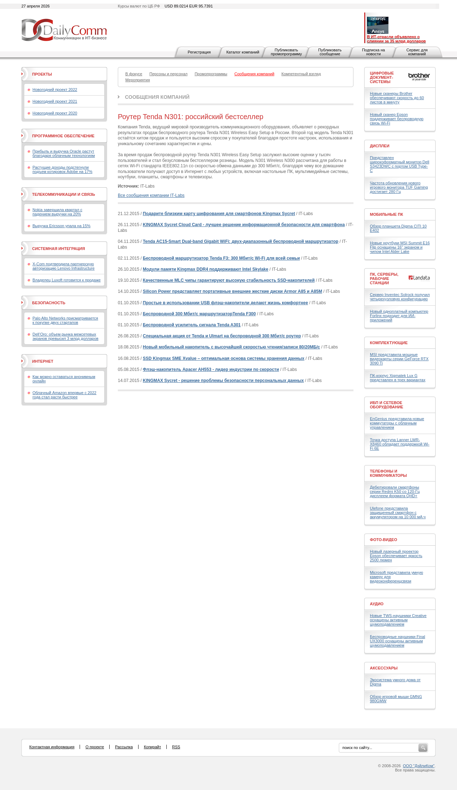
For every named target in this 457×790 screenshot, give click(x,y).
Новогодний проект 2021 (54, 101)
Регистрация (199, 52)
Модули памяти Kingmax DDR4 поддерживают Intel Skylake (205, 269)
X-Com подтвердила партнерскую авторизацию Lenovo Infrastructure (63, 266)
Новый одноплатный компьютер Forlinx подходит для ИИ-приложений (399, 315)
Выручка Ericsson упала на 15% (61, 226)
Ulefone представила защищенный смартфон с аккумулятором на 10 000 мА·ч (398, 512)
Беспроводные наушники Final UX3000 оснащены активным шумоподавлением (397, 640)
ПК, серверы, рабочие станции (384, 278)
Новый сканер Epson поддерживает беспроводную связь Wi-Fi (396, 118)
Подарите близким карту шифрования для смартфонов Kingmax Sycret (219, 213)
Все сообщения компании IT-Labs (151, 195)
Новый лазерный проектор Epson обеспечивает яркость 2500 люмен (396, 555)
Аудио (376, 604)
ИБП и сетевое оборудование (386, 405)
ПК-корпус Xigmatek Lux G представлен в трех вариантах (397, 377)
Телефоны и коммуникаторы (388, 473)
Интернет (42, 361)
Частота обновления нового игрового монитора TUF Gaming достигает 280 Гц (399, 187)
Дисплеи (380, 146)
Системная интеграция (58, 248)
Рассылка (124, 747)
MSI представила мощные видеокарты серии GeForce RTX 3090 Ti (399, 358)
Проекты (42, 74)
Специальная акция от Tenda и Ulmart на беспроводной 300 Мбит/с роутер (222, 335)
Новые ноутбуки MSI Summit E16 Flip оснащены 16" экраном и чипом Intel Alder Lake (400, 247)
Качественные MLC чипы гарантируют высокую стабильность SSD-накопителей (229, 280)
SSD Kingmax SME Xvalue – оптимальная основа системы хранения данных (223, 358)
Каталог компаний (242, 52)
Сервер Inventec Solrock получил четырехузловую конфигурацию (400, 296)
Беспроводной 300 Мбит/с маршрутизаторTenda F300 (199, 313)
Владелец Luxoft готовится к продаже (66, 280)
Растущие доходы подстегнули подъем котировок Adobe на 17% (62, 169)
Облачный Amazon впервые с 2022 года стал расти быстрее (64, 395)
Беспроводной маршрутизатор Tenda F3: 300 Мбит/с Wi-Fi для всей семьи (221, 258)
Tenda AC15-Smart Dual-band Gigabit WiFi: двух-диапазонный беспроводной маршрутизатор (240, 241)
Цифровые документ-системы (382, 77)
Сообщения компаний (157, 97)
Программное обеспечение (63, 136)
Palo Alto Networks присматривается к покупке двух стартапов (65, 320)
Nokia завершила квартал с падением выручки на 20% (57, 212)
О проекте (94, 747)
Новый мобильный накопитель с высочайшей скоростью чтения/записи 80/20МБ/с (231, 347)
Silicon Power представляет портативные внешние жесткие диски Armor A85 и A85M (232, 291)
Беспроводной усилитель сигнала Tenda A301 (192, 324)
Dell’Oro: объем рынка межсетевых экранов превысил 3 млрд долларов (65, 336)
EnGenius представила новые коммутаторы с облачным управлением (397, 423)
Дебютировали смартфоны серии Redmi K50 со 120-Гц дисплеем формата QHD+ (395, 491)
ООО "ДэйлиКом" (419, 766)
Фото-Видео (383, 539)
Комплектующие (389, 343)
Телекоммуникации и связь (63, 194)
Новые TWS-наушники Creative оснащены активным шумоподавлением (398, 619)
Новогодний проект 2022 (54, 89)
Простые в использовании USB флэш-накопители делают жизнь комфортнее (225, 302)
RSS (176, 747)
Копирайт (152, 747)
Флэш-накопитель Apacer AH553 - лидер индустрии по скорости (211, 369)
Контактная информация (51, 747)
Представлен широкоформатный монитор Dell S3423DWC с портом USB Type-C (399, 164)
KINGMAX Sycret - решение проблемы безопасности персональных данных (223, 380)
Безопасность (48, 303)
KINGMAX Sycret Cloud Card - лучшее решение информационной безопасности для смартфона (244, 224)
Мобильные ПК (386, 214)
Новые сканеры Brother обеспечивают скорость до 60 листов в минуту (397, 97)
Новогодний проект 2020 (54, 113)
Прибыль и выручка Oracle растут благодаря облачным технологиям (63, 153)
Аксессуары (384, 668)
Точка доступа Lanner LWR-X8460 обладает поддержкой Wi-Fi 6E (400, 444)
